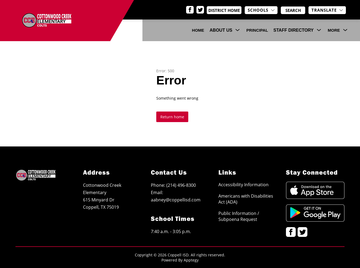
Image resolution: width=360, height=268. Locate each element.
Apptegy (191, 260)
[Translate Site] (327, 10)
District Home (226, 10)
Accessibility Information (243, 185)
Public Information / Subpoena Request (238, 216)
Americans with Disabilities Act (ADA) (245, 199)
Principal (257, 30)
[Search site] (293, 10)
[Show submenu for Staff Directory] (293, 30)
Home (198, 30)
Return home (172, 116)
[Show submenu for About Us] (221, 30)
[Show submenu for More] (334, 30)
